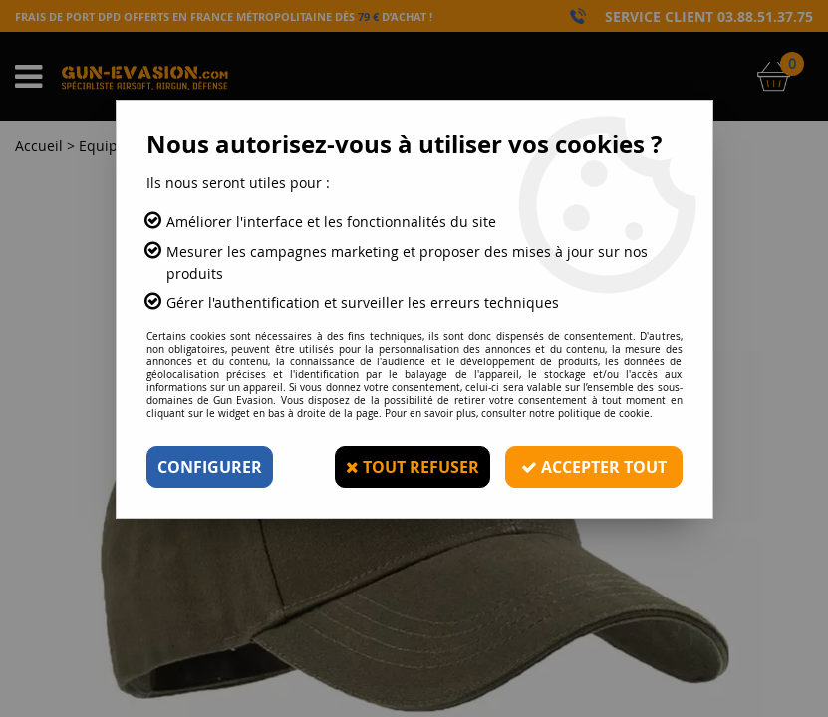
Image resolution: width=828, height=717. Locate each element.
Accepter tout (594, 467)
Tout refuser (412, 467)
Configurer (209, 467)
